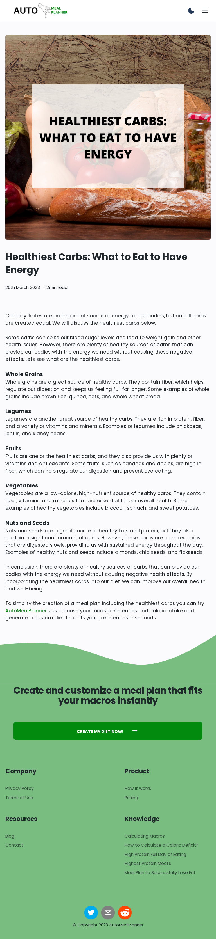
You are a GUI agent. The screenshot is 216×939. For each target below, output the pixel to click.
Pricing (131, 798)
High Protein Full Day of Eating (155, 854)
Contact (14, 845)
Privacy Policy (19, 788)
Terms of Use (19, 798)
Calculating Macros (145, 836)
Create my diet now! (108, 730)
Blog (9, 836)
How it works (138, 788)
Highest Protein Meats (148, 863)
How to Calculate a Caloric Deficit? (161, 845)
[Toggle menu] (205, 10)
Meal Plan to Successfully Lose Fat (160, 873)
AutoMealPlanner (26, 610)
